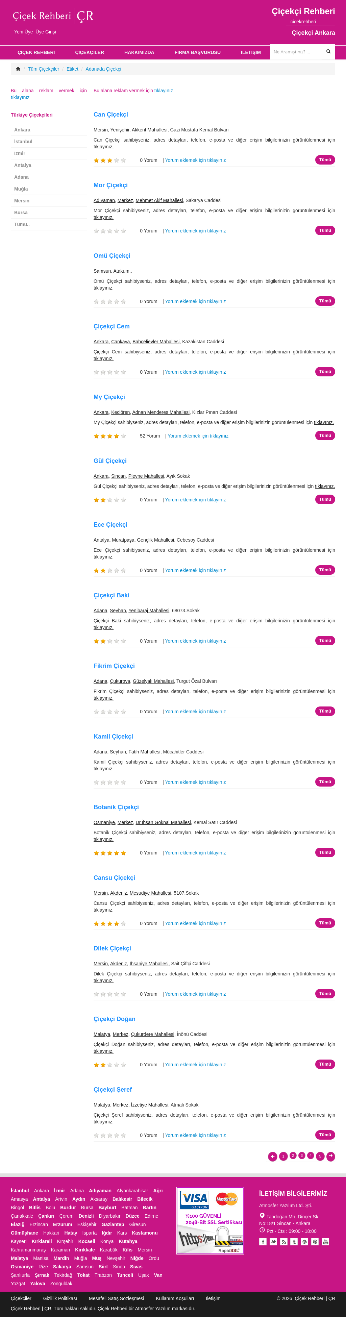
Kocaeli (86, 1241)
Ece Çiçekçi (110, 524)
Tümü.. (22, 224)
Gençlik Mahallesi (155, 540)
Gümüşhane (24, 1233)
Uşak (143, 1275)
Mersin (101, 129)
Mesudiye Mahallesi (150, 893)
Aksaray (98, 1199)
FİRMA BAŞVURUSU (198, 52)
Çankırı (46, 1216)
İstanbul (23, 141)
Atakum (121, 271)
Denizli (86, 1216)
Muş (97, 1258)
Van (158, 1275)
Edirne (151, 1216)
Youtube (304, 1241)
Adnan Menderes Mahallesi (161, 412)
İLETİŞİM (251, 52)
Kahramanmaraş (28, 1249)
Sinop (119, 1266)
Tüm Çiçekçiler (43, 69)
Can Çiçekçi (111, 114)
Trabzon (103, 1275)
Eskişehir (87, 1224)
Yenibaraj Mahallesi (148, 610)
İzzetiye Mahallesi (150, 1105)
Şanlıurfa (20, 1275)
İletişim (213, 1298)
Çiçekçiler (21, 1298)
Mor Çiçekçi (111, 185)
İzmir (19, 153)
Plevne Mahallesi (146, 476)
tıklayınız (163, 90)
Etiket (72, 69)
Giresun (137, 1224)
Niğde (137, 1258)
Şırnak (42, 1275)
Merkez (125, 200)
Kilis (128, 1249)
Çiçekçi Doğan (114, 1019)
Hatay (70, 1233)
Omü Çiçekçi (112, 255)
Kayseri (19, 1241)
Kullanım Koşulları (175, 1298)
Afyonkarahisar (132, 1190)
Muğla (21, 189)
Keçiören (120, 412)
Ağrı (158, 1190)
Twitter (273, 1241)
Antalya (101, 540)
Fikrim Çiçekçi (114, 666)
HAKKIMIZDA (139, 52)
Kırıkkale (85, 1249)
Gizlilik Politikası (60, 1298)
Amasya (19, 1199)
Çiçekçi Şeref (113, 1089)
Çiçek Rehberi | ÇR (315, 1298)
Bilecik (144, 1199)
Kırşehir (65, 1241)
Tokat (83, 1275)
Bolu (50, 1207)
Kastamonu (144, 1233)
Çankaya (120, 341)
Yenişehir (119, 129)
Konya (107, 1241)
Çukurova (120, 681)
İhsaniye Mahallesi (149, 963)
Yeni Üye (23, 31)
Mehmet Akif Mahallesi (159, 200)
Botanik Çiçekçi (116, 807)
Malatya (102, 1034)
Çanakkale (22, 1216)
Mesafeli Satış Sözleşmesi (116, 1298)
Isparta (89, 1233)
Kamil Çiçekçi (113, 736)
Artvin (61, 1199)
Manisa (40, 1258)
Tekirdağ (63, 1275)
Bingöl (17, 1207)
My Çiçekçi (109, 397)
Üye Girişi (45, 31)
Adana (100, 610)
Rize (43, 1266)
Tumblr (294, 1241)
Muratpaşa (123, 540)
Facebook (263, 1241)
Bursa (21, 212)
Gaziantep (113, 1224)
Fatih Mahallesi (144, 751)
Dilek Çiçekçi (112, 948)
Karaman (60, 1249)
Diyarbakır (110, 1216)
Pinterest (315, 1241)
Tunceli (125, 1275)
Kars (122, 1233)
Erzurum (62, 1224)
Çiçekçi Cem (112, 326)
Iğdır (107, 1233)
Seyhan (118, 610)
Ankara (101, 341)
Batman (129, 1207)
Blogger (283, 1241)
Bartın (149, 1207)
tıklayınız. (104, 146)
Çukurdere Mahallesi (152, 1034)
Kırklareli (42, 1241)
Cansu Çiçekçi (114, 877)
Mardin (61, 1258)
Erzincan (38, 1224)
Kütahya (128, 1241)
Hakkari (51, 1233)
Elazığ (17, 1224)
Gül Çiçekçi (110, 460)
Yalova (37, 1283)
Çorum (66, 1216)
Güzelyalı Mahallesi (153, 681)
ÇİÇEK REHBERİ (36, 52)
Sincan (118, 476)
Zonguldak (61, 1283)
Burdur (68, 1207)
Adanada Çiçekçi (103, 69)
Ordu (154, 1258)
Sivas (136, 1266)
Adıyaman (104, 200)
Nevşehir (116, 1258)
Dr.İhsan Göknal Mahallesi (163, 822)
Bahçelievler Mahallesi (155, 341)
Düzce (133, 1216)
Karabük (109, 1249)
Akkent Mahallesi (150, 129)
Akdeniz (118, 893)
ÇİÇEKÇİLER (89, 52)
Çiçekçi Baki (111, 595)
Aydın (78, 1199)
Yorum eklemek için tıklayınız (195, 160)
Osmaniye (104, 822)
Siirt (103, 1266)
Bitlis (35, 1207)
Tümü (325, 159)
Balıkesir (122, 1199)
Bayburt (107, 1207)
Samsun (102, 271)
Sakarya (62, 1266)
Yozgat (18, 1283)
